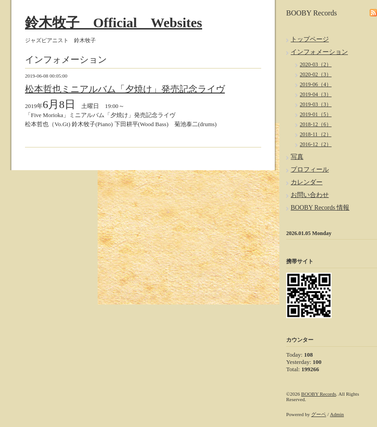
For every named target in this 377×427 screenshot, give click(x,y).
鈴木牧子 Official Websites (113, 22)
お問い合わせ (310, 194)
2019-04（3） (316, 94)
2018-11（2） (316, 134)
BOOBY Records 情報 (320, 207)
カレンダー (306, 182)
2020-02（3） (316, 74)
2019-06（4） (316, 84)
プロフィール (310, 169)
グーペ (318, 414)
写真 (297, 156)
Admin (337, 414)
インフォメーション (319, 52)
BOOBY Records (318, 394)
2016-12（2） (316, 144)
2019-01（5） (316, 114)
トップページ (310, 39)
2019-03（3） (316, 104)
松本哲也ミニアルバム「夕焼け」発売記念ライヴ (125, 89)
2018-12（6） (316, 124)
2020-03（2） (316, 64)
